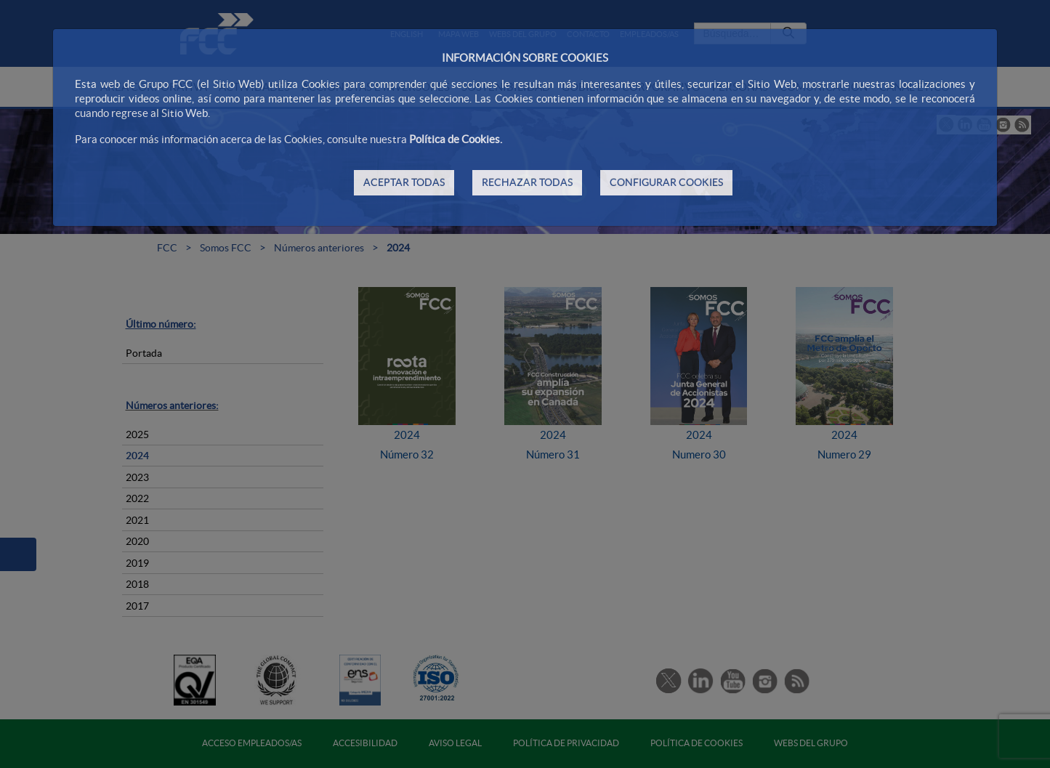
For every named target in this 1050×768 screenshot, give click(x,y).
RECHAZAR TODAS (527, 182)
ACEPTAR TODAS (404, 182)
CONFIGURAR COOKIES (666, 182)
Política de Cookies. (455, 139)
